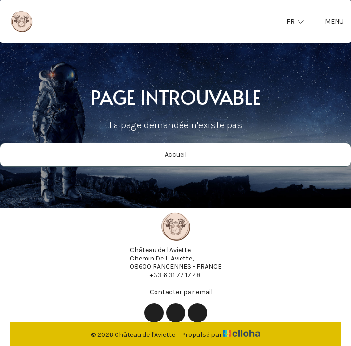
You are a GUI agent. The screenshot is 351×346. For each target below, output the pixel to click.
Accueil (176, 154)
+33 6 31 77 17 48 (170, 275)
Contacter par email (176, 291)
